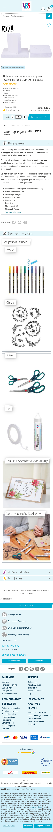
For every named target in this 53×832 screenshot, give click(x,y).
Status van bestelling (36, 721)
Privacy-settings (8, 717)
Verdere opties (9, 826)
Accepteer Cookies (42, 826)
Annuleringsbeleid (9, 714)
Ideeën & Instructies (35, 691)
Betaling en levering (10, 711)
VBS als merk (7, 688)
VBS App (5, 729)
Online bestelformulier (11, 708)
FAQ (29, 694)
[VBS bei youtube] (37, 669)
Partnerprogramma (9, 685)
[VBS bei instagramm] (26, 669)
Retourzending (8, 720)
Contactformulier (13, 660)
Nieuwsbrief (32, 688)
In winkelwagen (38, 117)
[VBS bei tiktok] (42, 669)
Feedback (39, 660)
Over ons (5, 682)
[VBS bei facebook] (20, 669)
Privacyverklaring (36, 807)
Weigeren (28, 826)
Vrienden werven (34, 685)
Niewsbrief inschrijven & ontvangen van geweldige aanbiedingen (26, 592)
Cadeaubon (32, 682)
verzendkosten (45, 110)
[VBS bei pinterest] (31, 669)
